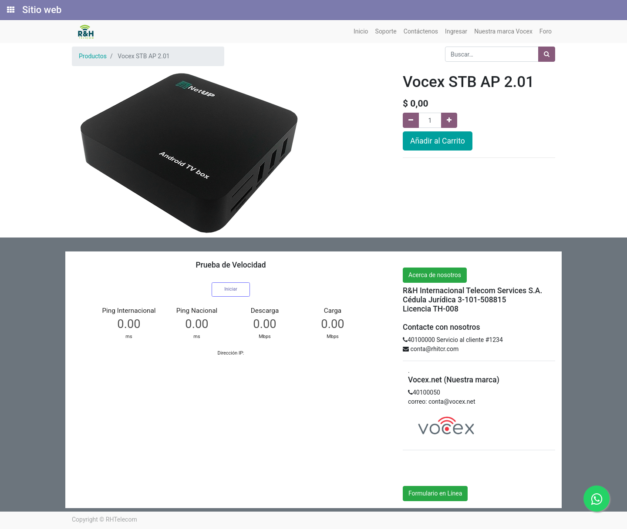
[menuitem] (361, 31)
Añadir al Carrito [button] (437, 141)
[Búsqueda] (546, 54)
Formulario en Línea (435, 493)
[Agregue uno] (449, 120)
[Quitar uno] (411, 120)
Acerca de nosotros (434, 274)
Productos (93, 56)
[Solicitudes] (10, 10)
